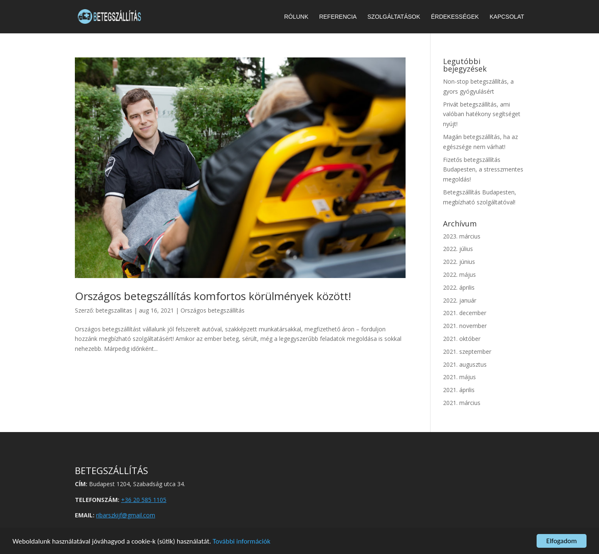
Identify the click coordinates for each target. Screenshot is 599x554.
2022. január (459, 300)
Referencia (337, 17)
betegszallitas (114, 310)
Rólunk (296, 17)
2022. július (458, 249)
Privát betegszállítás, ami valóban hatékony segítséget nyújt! (481, 114)
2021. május (459, 377)
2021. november (465, 326)
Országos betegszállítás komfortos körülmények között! (213, 295)
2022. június (459, 262)
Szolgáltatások (393, 17)
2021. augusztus (465, 364)
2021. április (459, 390)
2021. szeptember (467, 351)
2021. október (461, 339)
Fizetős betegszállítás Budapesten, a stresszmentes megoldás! (483, 170)
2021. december (464, 313)
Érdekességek (455, 17)
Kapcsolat (507, 17)
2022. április (459, 287)
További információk (241, 541)
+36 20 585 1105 (143, 500)
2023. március (461, 236)
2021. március (461, 403)
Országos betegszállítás (213, 310)
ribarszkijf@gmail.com (125, 515)
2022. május (459, 274)
